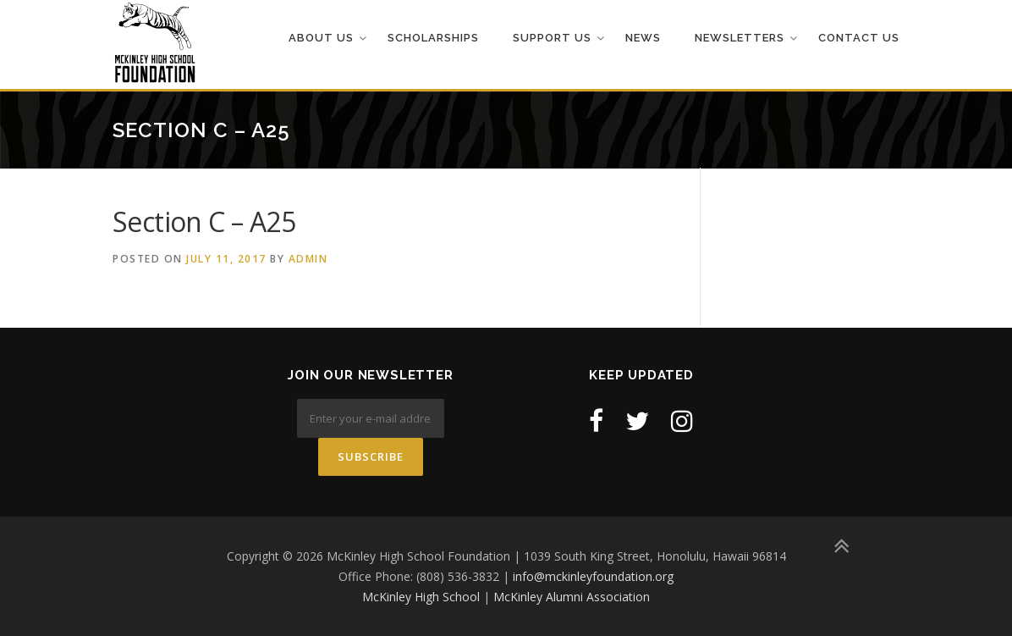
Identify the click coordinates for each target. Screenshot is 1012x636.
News (643, 37)
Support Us (552, 37)
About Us (321, 37)
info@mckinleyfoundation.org (593, 576)
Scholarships (433, 37)
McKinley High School (421, 597)
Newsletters (739, 37)
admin (308, 259)
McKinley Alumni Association (571, 597)
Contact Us (858, 37)
